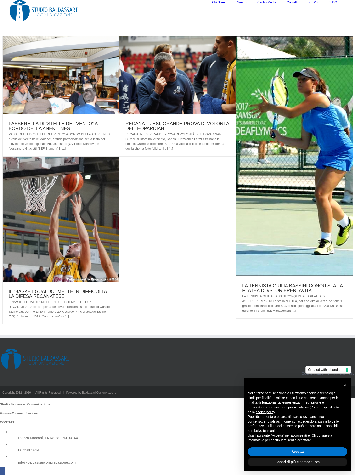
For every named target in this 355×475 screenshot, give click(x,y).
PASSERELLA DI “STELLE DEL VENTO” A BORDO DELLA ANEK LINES (53, 133)
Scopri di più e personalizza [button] (298, 462)
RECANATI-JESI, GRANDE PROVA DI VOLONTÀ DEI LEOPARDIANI (177, 133)
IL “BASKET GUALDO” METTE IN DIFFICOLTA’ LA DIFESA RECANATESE (58, 301)
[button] (345, 385)
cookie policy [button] (265, 412)
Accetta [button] (298, 451)
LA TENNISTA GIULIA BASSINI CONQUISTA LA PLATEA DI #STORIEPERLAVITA (292, 295)
